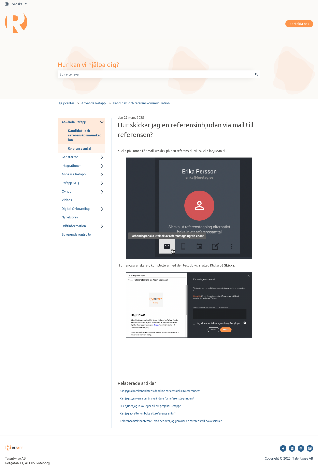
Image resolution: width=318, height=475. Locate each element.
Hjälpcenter (66, 103)
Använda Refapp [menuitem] (74, 122)
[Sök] (256, 74)
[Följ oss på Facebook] (283, 448)
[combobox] (155, 74)
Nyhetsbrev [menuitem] (70, 217)
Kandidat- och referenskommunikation (141, 103)
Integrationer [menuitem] (71, 165)
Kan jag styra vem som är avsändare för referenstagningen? (157, 398)
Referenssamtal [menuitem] (79, 148)
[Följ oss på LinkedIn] (292, 448)
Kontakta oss (299, 24)
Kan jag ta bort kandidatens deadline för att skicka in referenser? (160, 391)
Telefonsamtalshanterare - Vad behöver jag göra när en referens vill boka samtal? (171, 421)
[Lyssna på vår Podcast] (301, 448)
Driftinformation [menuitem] (74, 226)
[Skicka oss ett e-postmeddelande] (310, 448)
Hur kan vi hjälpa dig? (88, 64)
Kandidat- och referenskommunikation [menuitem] (84, 135)
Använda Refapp (93, 103)
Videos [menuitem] (67, 200)
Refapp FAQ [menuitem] (70, 183)
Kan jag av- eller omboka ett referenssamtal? (148, 413)
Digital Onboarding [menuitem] (76, 209)
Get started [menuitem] (70, 157)
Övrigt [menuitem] (66, 191)
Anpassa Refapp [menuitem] (74, 174)
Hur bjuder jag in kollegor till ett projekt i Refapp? (150, 406)
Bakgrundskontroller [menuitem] (77, 234)
